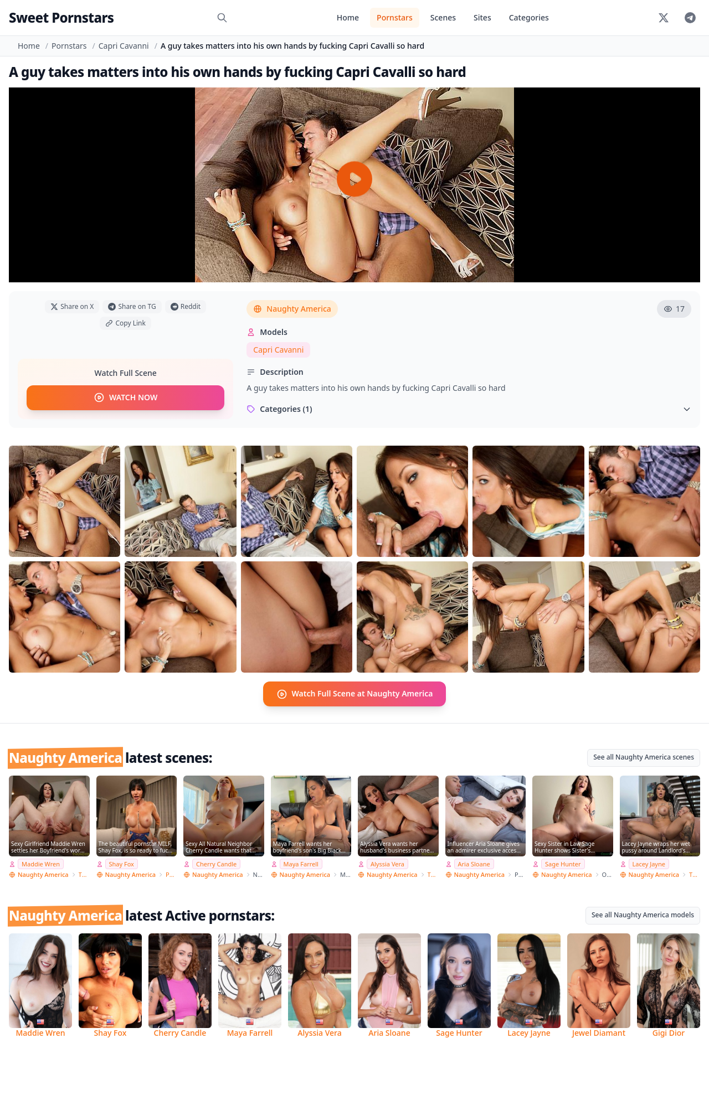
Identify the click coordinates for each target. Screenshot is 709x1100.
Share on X (72, 306)
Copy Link (125, 323)
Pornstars (395, 17)
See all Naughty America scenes (643, 756)
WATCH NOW (125, 398)
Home (348, 17)
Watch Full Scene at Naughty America (354, 693)
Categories (529, 17)
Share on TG (132, 306)
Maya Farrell (301, 863)
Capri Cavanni (124, 45)
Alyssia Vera (387, 863)
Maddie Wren (41, 863)
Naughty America (292, 308)
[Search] (222, 18)
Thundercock (84, 874)
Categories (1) (468, 409)
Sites (482, 17)
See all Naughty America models (643, 915)
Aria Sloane (474, 863)
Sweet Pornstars (61, 17)
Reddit (186, 306)
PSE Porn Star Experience (171, 874)
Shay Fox (121, 863)
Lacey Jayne (649, 863)
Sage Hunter (563, 863)
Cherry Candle (216, 863)
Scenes (443, 17)
